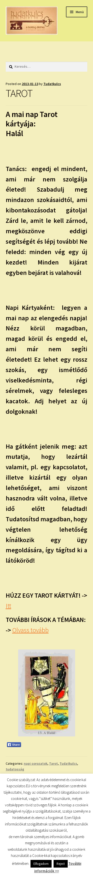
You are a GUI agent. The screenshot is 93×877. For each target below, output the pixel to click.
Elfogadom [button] (41, 864)
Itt (8, 606)
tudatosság (15, 769)
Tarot (53, 763)
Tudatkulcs (52, 84)
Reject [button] (61, 864)
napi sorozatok (35, 763)
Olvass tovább (30, 630)
